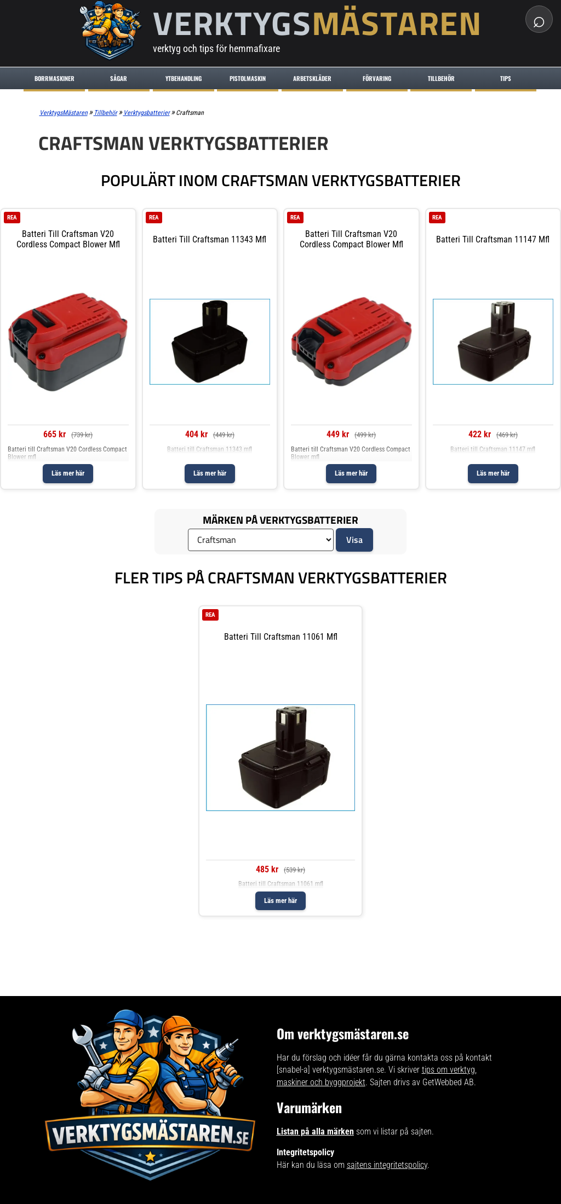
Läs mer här (67, 473)
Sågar (118, 78)
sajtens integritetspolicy (387, 1165)
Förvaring (377, 78)
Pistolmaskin (248, 78)
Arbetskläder (312, 78)
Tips (505, 78)
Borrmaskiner (55, 78)
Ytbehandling (183, 78)
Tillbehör (441, 78)
